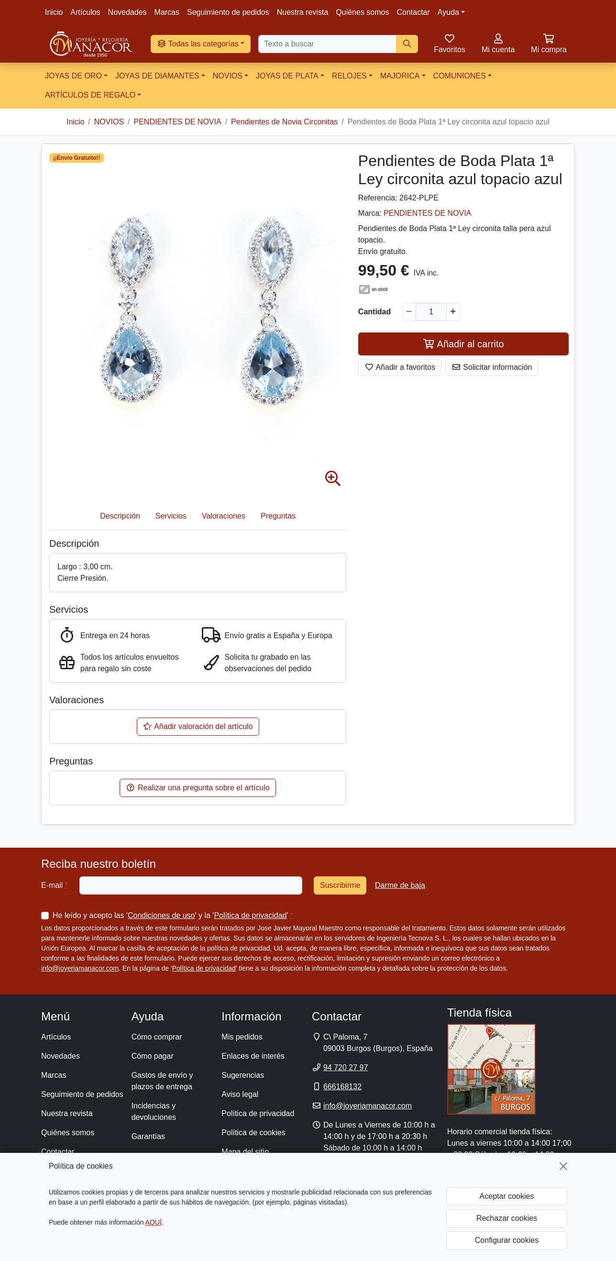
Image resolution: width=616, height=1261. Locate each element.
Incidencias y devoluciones (154, 1111)
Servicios (171, 516)
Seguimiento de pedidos (228, 12)
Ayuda (448, 12)
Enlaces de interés (253, 1056)
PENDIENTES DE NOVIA (427, 213)
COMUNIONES (459, 76)
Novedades (127, 12)
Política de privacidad (250, 915)
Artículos (85, 12)
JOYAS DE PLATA (287, 76)
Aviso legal (239, 1094)
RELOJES (349, 76)
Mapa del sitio (245, 1152)
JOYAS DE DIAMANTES (157, 76)
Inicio (54, 12)
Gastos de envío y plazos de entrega (162, 1081)
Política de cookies (253, 1132)
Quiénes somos (362, 12)
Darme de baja (400, 885)
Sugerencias (242, 1075)
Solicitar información (491, 367)
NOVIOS (227, 76)
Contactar (412, 12)
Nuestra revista (303, 12)
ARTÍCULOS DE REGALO (90, 95)
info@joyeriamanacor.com (80, 968)
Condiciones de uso (161, 915)
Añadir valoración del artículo (198, 726)
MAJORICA (400, 76)
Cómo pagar (153, 1056)
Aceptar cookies (507, 1196)
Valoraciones (223, 516)
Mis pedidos (241, 1037)
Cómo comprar (157, 1037)
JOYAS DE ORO (73, 76)
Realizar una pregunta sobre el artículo (197, 788)
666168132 (342, 1087)
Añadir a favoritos (399, 367)
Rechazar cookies (506, 1218)
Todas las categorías (198, 44)
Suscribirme (340, 885)
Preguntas (278, 516)
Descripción (120, 516)
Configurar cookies (507, 1240)
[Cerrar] (563, 1166)
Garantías (148, 1136)
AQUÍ (153, 1222)
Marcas (166, 12)
